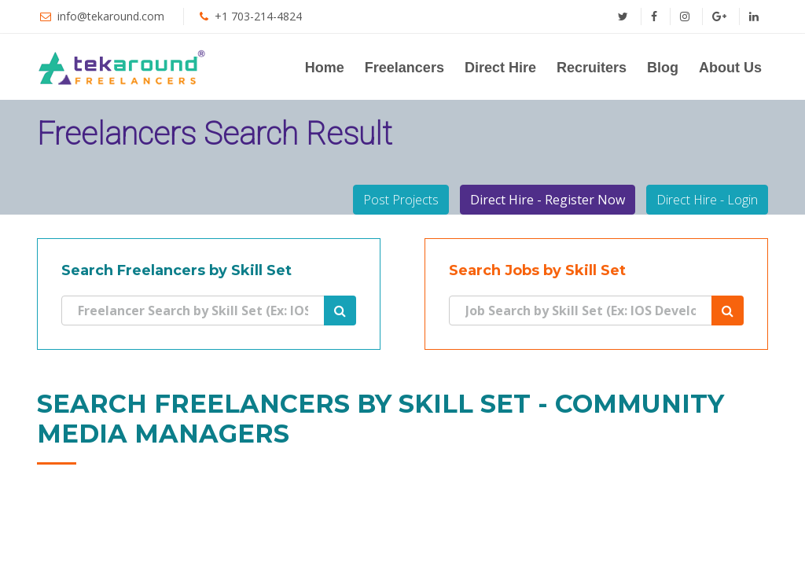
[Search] (193, 310)
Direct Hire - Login (707, 199)
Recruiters (592, 67)
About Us (730, 67)
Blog (662, 67)
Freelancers (404, 67)
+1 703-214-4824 (258, 16)
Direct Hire (500, 67)
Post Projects (401, 199)
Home (324, 67)
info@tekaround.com (110, 16)
